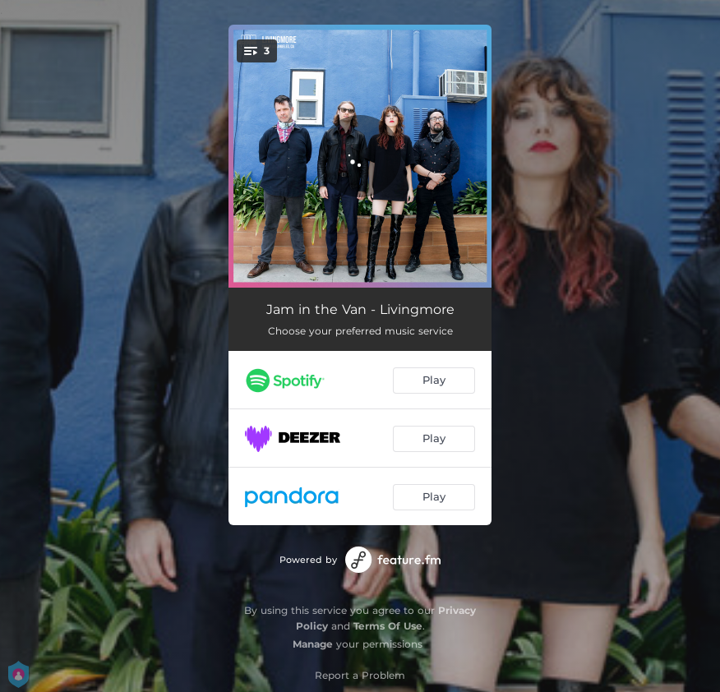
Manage (313, 644)
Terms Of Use (387, 626)
